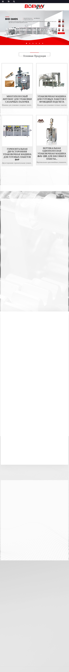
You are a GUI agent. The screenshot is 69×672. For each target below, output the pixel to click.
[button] (26, 43)
